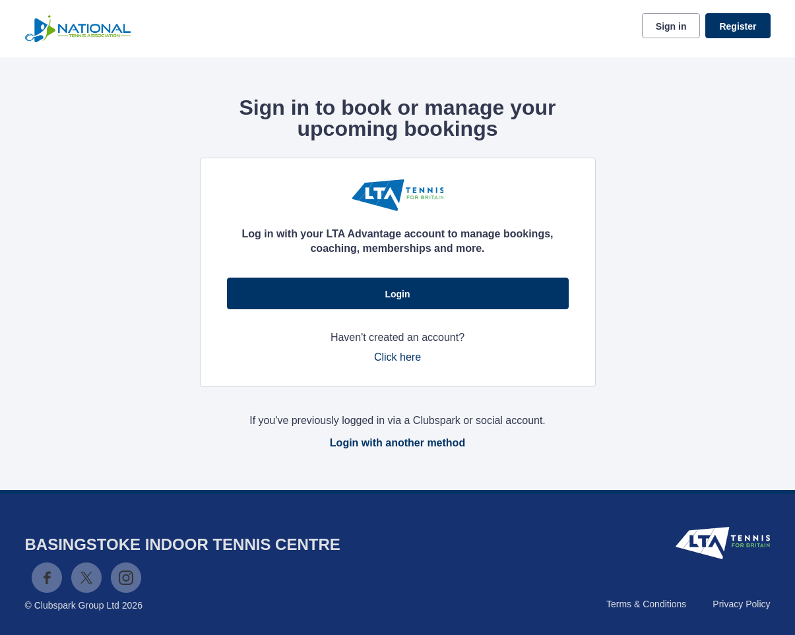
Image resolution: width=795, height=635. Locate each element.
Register (737, 26)
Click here (397, 357)
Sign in (671, 26)
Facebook (47, 577)
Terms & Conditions (646, 604)
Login (397, 294)
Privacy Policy (741, 604)
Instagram (126, 577)
